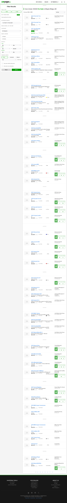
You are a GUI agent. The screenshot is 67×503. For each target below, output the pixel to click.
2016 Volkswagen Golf (36, 293)
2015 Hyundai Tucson (36, 198)
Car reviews (12, 483)
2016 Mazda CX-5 (35, 287)
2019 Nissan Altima (35, 140)
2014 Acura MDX (35, 164)
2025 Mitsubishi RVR (36, 354)
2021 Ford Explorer (35, 121)
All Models (11, 39)
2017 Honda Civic (35, 251)
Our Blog (55, 483)
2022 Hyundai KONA (36, 134)
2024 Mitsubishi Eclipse (36, 362)
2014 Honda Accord (35, 277)
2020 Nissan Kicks (35, 232)
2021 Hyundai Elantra (36, 156)
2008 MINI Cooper (35, 170)
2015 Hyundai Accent (36, 85)
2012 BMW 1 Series (35, 313)
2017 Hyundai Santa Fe (36, 207)
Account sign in (34, 487)
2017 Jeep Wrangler (35, 28)
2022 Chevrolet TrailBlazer (37, 370)
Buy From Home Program (55, 484)
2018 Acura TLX (35, 36)
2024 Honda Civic (35, 179)
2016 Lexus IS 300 (35, 241)
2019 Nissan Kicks (35, 345)
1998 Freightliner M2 (36, 68)
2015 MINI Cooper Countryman (38, 405)
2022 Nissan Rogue (35, 397)
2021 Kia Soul (34, 443)
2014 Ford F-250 (35, 107)
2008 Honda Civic (35, 261)
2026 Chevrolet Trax (36, 16)
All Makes (11, 36)
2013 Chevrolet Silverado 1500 (38, 95)
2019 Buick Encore (35, 49)
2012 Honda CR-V (35, 300)
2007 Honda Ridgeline (36, 387)
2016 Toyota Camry (35, 192)
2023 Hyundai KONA (36, 128)
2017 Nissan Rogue (35, 457)
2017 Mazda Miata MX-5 (37, 332)
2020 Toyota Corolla (36, 215)
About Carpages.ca (55, 487)
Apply (16, 69)
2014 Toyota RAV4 (35, 62)
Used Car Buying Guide (12, 484)
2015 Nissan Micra (35, 56)
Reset (6, 69)
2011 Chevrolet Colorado (36, 101)
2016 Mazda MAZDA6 (36, 463)
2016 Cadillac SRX (35, 411)
